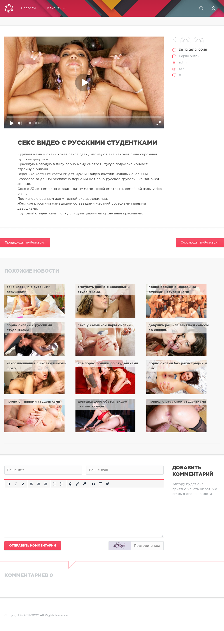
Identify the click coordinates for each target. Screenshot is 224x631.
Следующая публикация (200, 242)
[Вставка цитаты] (94, 484)
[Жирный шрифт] (9, 484)
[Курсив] (16, 484)
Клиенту (56, 8)
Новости (30, 8)
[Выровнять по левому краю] (32, 484)
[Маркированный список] (55, 484)
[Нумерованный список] (62, 484)
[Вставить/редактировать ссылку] (78, 484)
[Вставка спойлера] (101, 484)
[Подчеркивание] (23, 484)
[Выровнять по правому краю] (46, 484)
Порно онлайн (190, 56)
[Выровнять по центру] (39, 484)
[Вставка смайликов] (71, 484)
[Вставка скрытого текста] (108, 484)
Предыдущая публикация (25, 242)
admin (184, 62)
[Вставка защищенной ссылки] (85, 484)
